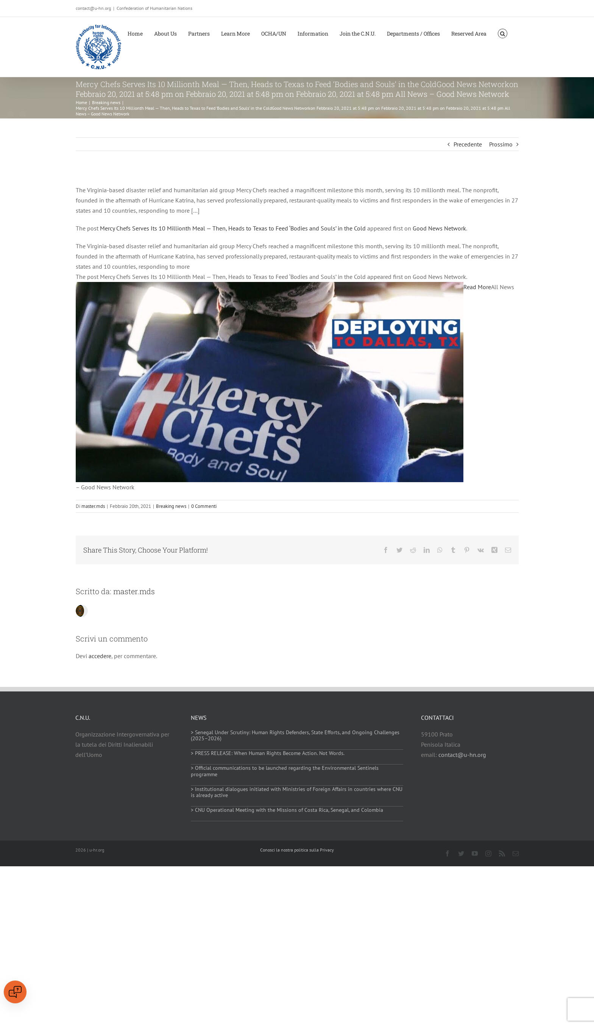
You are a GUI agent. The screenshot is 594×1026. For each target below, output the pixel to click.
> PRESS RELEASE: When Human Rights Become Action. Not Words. (268, 753)
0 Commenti (204, 506)
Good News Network (439, 228)
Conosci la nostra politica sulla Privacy (297, 850)
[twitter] (461, 853)
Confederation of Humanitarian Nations (154, 8)
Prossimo (501, 144)
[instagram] (488, 853)
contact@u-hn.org (462, 754)
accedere (100, 656)
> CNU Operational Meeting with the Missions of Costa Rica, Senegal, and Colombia (287, 809)
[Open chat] (15, 992)
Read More (477, 287)
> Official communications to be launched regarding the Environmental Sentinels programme (285, 771)
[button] (502, 33)
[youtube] (475, 853)
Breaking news (171, 506)
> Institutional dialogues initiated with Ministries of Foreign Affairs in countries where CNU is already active (296, 792)
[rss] (502, 853)
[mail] (516, 853)
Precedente (468, 144)
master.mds (93, 506)
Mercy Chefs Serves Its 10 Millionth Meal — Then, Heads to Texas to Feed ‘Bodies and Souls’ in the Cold (233, 228)
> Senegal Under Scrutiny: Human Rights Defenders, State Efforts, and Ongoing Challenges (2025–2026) (295, 735)
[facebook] (447, 853)
